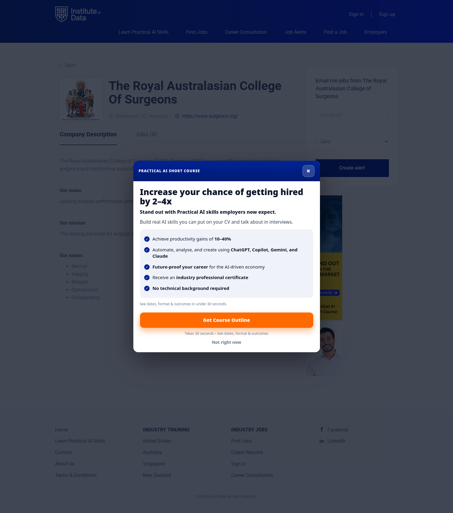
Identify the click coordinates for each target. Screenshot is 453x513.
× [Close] (308, 170)
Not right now (226, 342)
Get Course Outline (226, 320)
